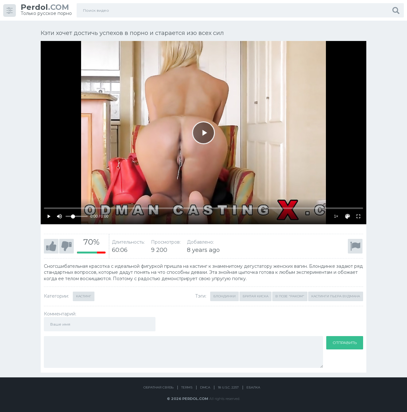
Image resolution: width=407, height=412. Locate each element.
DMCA (205, 387)
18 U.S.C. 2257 (228, 387)
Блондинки (224, 296)
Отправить (345, 342)
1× (336, 216)
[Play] (203, 132)
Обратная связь (158, 387)
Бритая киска (255, 296)
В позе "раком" (289, 296)
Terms (186, 387)
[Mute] (59, 216)
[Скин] (347, 216)
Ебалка (253, 387)
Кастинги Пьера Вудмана (335, 296)
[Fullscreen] (358, 216)
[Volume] (77, 216)
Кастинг (83, 296)
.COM (45, 7)
